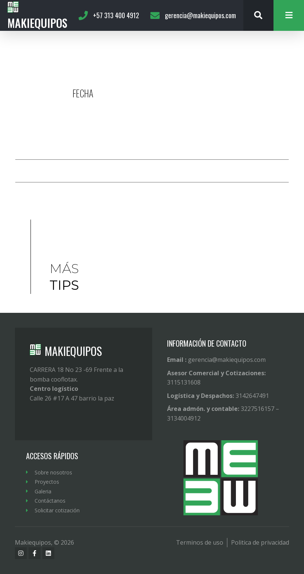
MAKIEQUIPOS (73, 351)
